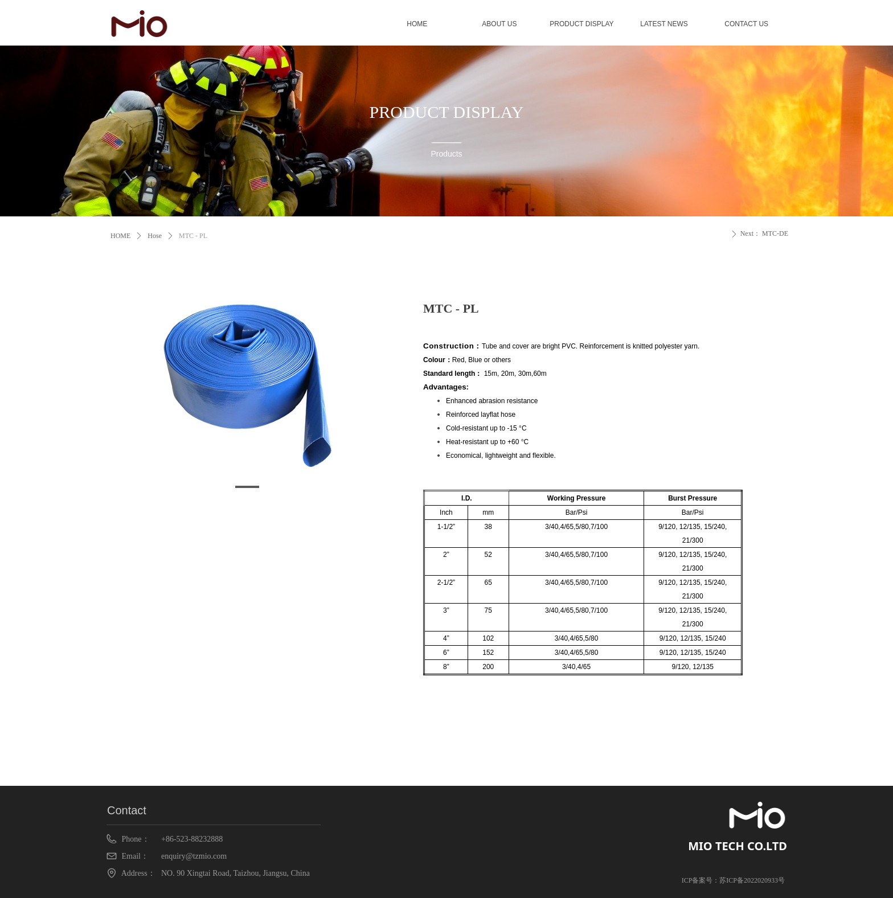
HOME (120, 236)
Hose (155, 236)
